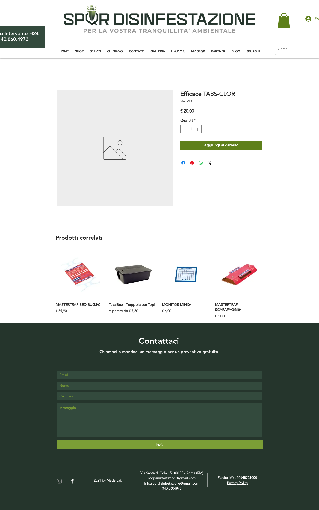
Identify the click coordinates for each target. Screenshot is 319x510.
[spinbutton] (191, 129)
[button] (284, 20)
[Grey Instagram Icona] (59, 481)
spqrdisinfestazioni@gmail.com (172, 478)
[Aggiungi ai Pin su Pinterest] (192, 163)
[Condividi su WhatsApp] (201, 163)
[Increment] (198, 129)
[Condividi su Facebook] (183, 163)
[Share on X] (209, 163)
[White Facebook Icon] (72, 481)
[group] (159, 284)
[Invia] (160, 444)
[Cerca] (295, 49)
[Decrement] (184, 129)
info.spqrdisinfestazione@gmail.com (171, 483)
